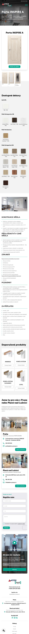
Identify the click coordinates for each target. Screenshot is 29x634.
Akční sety (14, 631)
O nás (14, 626)
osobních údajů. (21, 523)
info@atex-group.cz (11, 482)
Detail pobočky (20, 449)
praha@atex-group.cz (11, 446)
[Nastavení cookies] (4, 630)
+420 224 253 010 (24, 1)
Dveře (14, 629)
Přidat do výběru (14, 66)
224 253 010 (9, 443)
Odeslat (6, 527)
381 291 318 (9, 479)
